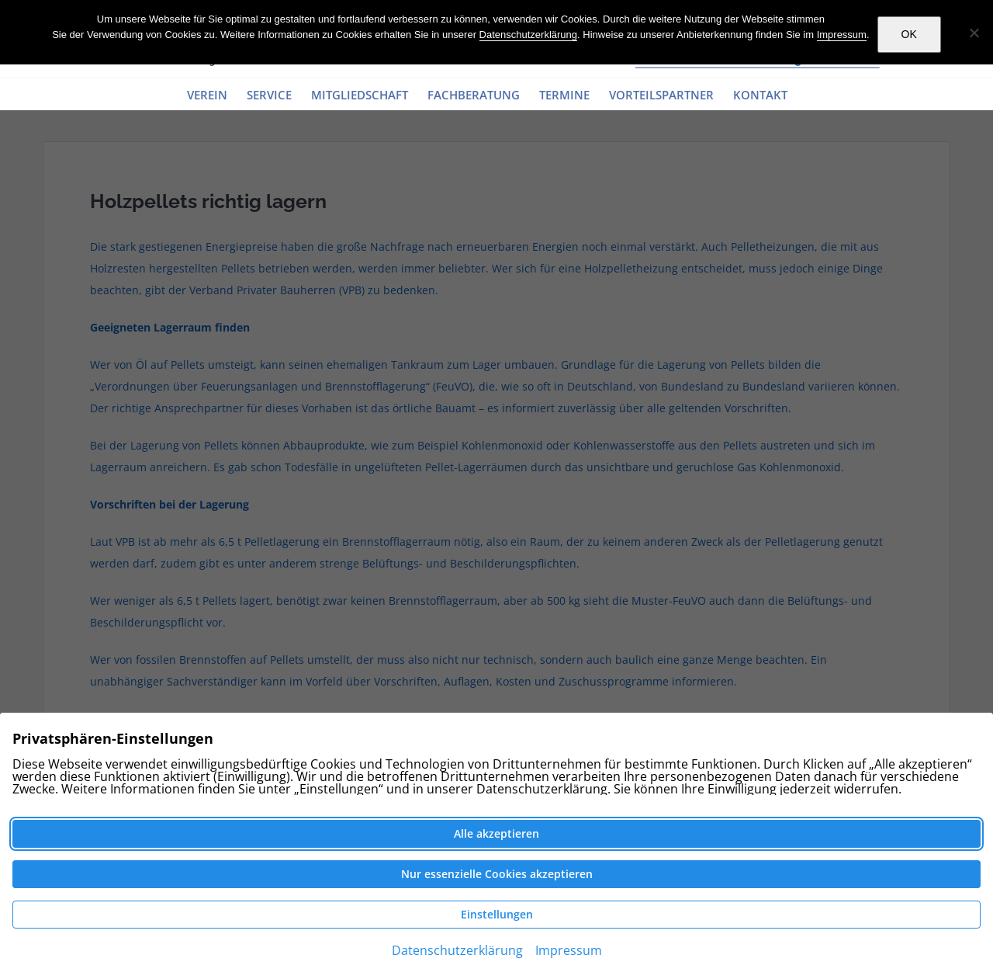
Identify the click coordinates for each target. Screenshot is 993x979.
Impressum (842, 34)
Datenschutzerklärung (528, 34)
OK (909, 34)
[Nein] (973, 32)
